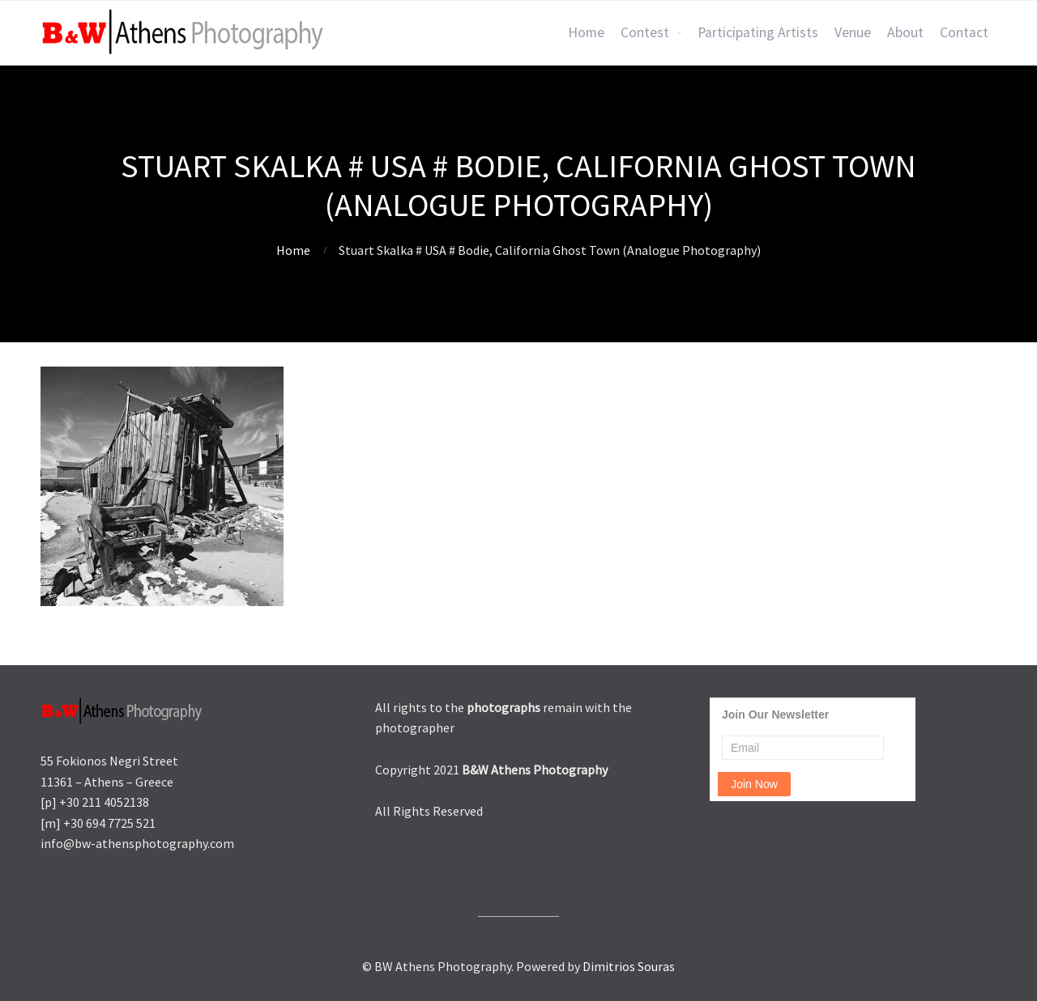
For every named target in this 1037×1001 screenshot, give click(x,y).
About (905, 32)
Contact (964, 32)
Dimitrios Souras (629, 966)
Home (586, 32)
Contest (645, 32)
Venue (852, 32)
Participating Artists (758, 32)
